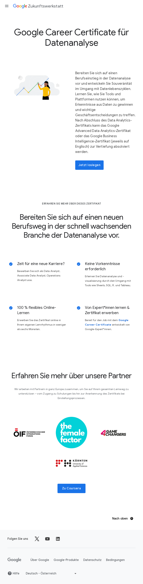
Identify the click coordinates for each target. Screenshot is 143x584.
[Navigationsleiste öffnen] (6, 5)
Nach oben (122, 518)
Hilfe (13, 573)
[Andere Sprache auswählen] (51, 573)
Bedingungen (115, 560)
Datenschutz (92, 560)
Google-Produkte (66, 560)
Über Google (39, 560)
